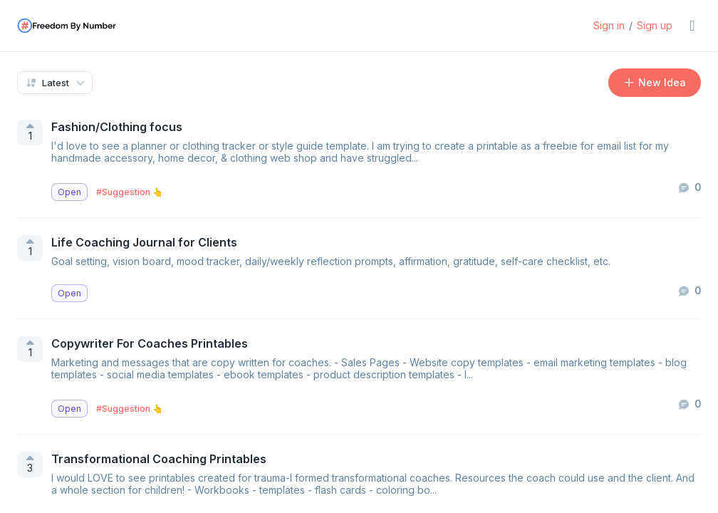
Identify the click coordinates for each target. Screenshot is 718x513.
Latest (47, 82)
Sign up (654, 25)
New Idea (655, 82)
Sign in (609, 25)
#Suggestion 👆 (129, 192)
